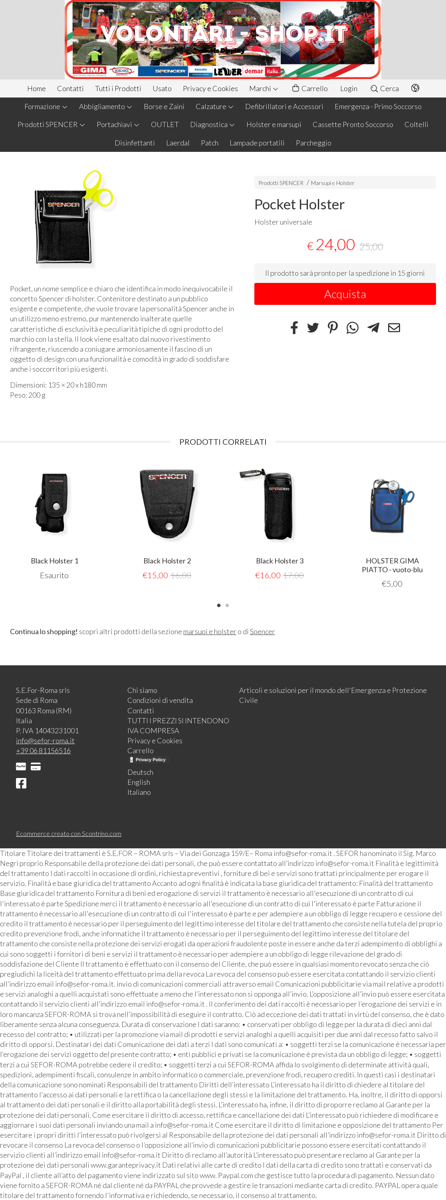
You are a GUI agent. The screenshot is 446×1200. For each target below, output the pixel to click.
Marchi (264, 88)
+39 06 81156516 (43, 750)
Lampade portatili (257, 142)
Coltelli (416, 124)
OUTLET (165, 124)
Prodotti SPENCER (51, 124)
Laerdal (178, 142)
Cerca (384, 88)
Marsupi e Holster (333, 182)
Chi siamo (142, 689)
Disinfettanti (135, 142)
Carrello (309, 89)
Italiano (139, 791)
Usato (162, 88)
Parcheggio (313, 142)
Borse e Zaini (164, 106)
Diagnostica (212, 124)
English (138, 781)
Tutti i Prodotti (118, 88)
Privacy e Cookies (210, 88)
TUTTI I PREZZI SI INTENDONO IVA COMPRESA (178, 725)
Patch (209, 142)
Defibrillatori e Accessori (284, 106)
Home (36, 88)
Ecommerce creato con (68, 833)
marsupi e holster (209, 631)
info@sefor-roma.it (45, 740)
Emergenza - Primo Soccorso (378, 106)
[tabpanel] (54, 520)
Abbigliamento (106, 106)
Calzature (215, 106)
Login (348, 88)
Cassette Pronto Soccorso (353, 124)
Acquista (345, 293)
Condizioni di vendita (160, 699)
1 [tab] (219, 604)
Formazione (46, 106)
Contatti (70, 88)
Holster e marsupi (273, 124)
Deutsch (140, 771)
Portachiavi (118, 124)
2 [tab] (227, 604)
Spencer (262, 631)
